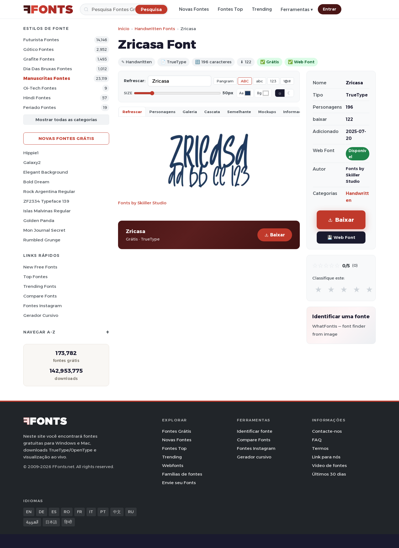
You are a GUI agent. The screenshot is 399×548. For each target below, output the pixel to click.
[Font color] (247, 93)
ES (54, 511)
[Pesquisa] (124, 9)
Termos (320, 448)
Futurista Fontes (41, 39)
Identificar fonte (254, 431)
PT (103, 511)
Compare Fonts (40, 296)
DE (41, 511)
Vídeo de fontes (329, 465)
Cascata (212, 111)
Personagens (162, 111)
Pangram (225, 81)
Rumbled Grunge (41, 239)
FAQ (316, 439)
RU (131, 511)
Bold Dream (36, 181)
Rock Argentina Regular (49, 191)
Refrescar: (134, 80)
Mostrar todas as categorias (66, 119)
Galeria (190, 111)
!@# (287, 81)
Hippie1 (31, 152)
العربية (32, 522)
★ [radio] (318, 289)
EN (29, 511)
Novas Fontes (194, 9)
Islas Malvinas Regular (47, 210)
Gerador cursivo (40, 315)
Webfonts (172, 465)
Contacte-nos (327, 431)
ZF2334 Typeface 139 (46, 201)
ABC (245, 81)
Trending (262, 9)
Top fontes (35, 276)
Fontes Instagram (42, 305)
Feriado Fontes (39, 107)
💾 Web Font (341, 237)
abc (259, 81)
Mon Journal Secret (44, 230)
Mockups (267, 111)
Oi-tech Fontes (40, 88)
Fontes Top (230, 9)
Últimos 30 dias (329, 474)
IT (91, 511)
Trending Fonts (39, 286)
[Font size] (177, 93)
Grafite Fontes (39, 59)
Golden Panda (38, 220)
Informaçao (294, 111)
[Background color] (265, 93)
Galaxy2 (32, 162)
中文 (117, 511)
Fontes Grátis (176, 431)
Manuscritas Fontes (46, 78)
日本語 (51, 522)
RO (67, 511)
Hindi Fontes (37, 97)
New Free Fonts (40, 267)
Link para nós (326, 457)
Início (123, 28)
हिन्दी (68, 522)
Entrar (329, 9)
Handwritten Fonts (155, 28)
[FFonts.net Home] (48, 9)
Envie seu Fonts (179, 482)
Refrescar (132, 111)
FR (79, 511)
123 (273, 81)
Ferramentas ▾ (297, 9)
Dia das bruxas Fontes (47, 68)
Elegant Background (45, 172)
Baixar (275, 235)
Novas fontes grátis (66, 138)
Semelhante (239, 111)
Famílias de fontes (182, 474)
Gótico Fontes (38, 49)
